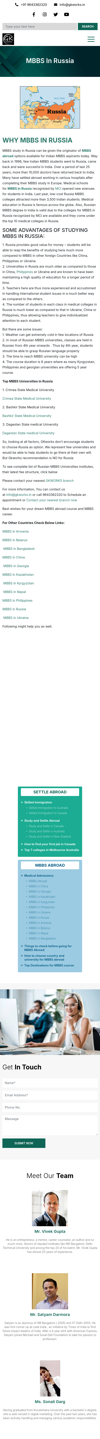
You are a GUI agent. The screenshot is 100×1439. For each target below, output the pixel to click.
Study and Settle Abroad (42, 820)
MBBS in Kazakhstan (18, 575)
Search (88, 26)
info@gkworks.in (69, 5)
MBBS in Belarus (15, 540)
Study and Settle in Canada (46, 826)
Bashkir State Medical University (26, 416)
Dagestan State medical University (28, 433)
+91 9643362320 (31, 5)
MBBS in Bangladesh (18, 549)
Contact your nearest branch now (51, 500)
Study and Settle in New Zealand (50, 836)
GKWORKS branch (59, 481)
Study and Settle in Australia (47, 831)
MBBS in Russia (14, 609)
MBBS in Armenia (15, 531)
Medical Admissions (39, 875)
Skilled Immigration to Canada (48, 813)
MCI (58, 188)
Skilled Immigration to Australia (48, 807)
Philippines (24, 272)
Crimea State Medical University (26, 398)
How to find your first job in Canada (50, 844)
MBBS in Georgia (15, 566)
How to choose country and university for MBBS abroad (44, 957)
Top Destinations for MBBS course (49, 965)
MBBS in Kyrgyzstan (18, 583)
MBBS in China (13, 557)
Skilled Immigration (38, 802)
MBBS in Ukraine (15, 618)
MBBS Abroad (38, 881)
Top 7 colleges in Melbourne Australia (51, 850)
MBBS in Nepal (14, 592)
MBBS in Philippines (17, 600)
